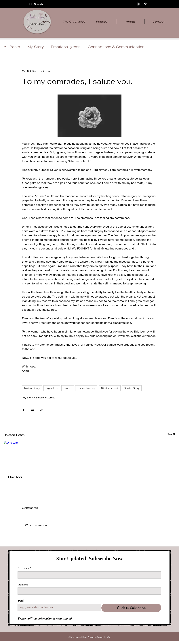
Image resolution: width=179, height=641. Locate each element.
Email (22, 600)
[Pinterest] (145, 4)
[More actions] (155, 71)
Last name (24, 584)
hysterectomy (32, 388)
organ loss (52, 388)
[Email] (58, 607)
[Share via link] (41, 410)
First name (24, 568)
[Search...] (43, 4)
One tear (15, 477)
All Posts (12, 46)
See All (171, 434)
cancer (67, 388)
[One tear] (30, 456)
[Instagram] (138, 4)
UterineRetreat (109, 388)
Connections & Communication (116, 46)
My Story (35, 46)
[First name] (88, 575)
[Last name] (88, 591)
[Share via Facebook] (23, 410)
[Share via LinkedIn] (32, 410)
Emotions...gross (66, 46)
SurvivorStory (131, 388)
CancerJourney (86, 388)
